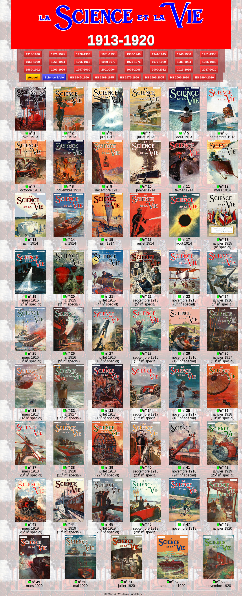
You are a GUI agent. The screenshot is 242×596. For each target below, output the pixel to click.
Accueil (33, 77)
